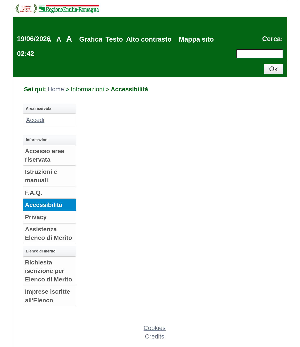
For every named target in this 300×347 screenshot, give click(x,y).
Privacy (36, 217)
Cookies (155, 328)
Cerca (271, 39)
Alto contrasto (149, 39)
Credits (154, 336)
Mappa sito (196, 39)
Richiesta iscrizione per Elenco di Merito (48, 271)
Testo (114, 39)
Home (56, 89)
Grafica (90, 39)
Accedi (35, 120)
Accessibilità (43, 204)
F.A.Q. (33, 192)
